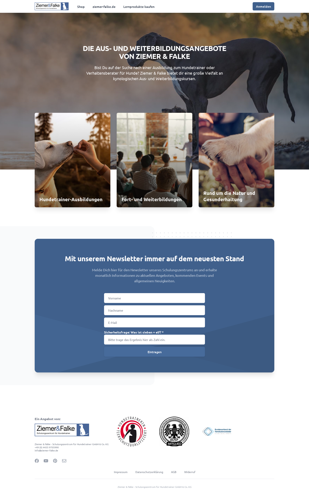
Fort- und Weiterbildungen (151, 199)
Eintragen (155, 352)
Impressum (121, 472)
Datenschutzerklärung (149, 472)
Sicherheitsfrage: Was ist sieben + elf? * (134, 332)
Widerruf (189, 472)
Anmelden (263, 6)
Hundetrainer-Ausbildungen (70, 199)
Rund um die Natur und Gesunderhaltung (229, 196)
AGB (173, 472)
